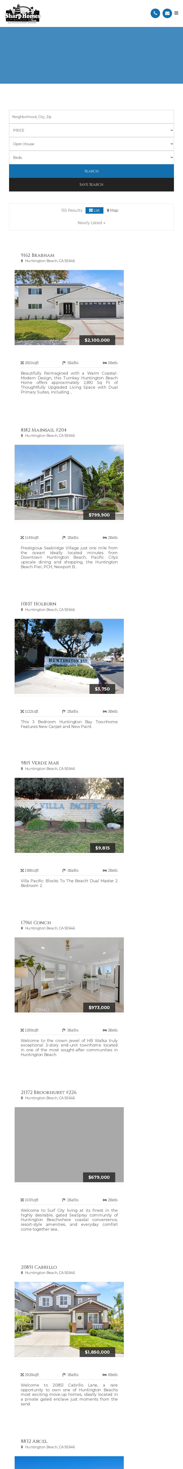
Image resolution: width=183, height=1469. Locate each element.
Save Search (91, 184)
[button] (91, 223)
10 (119, 1138)
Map (112, 210)
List (94, 210)
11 (130, 1138)
